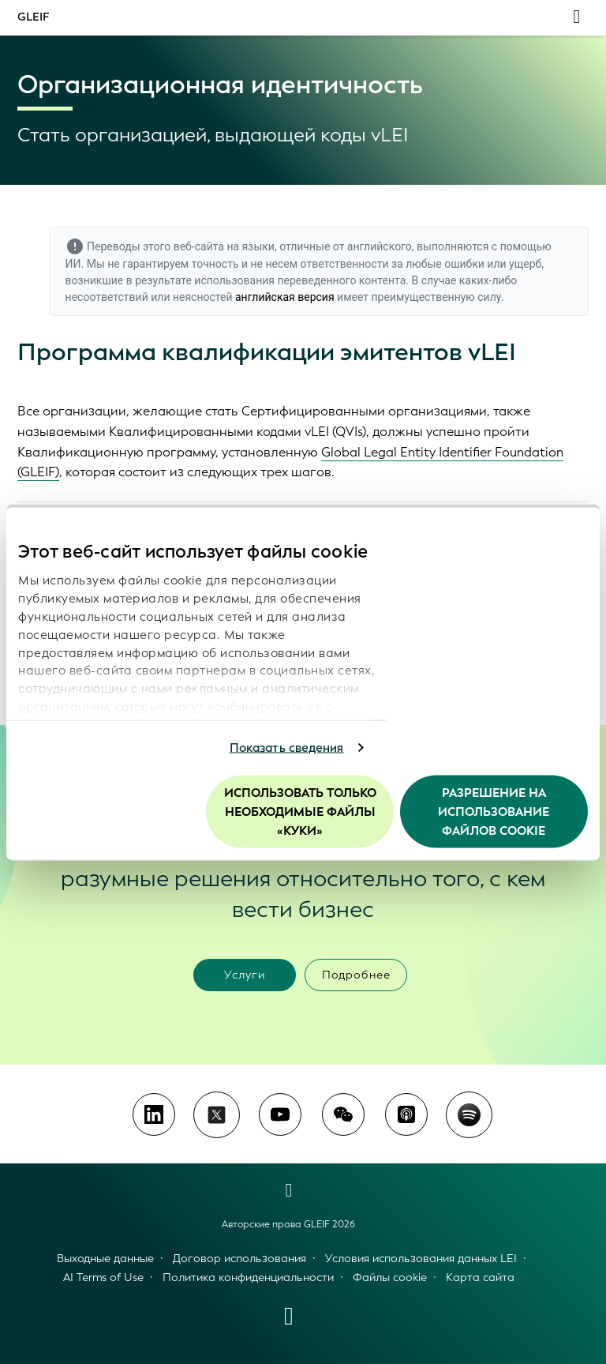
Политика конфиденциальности (248, 1277)
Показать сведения (287, 748)
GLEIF (33, 16)
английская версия (285, 297)
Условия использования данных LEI (421, 1258)
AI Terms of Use (103, 1277)
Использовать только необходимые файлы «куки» (300, 811)
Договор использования (239, 1258)
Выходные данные (105, 1258)
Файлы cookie (390, 1277)
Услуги (244, 975)
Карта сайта (480, 1277)
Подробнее (356, 975)
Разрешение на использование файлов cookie (493, 811)
